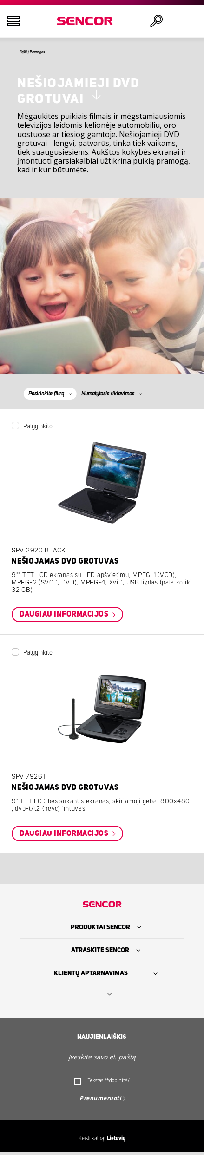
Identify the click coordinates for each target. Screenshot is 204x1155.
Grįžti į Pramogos (45, 53)
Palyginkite (38, 429)
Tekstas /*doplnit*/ (109, 1083)
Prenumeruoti (100, 1101)
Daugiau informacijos (65, 617)
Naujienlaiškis (101, 1040)
